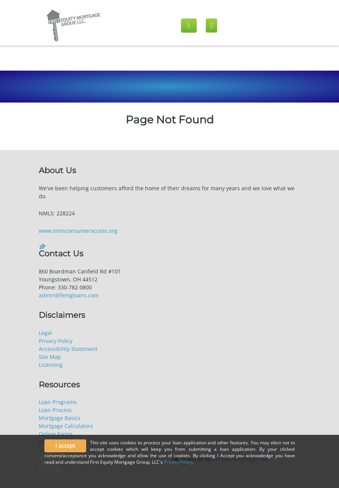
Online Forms (56, 433)
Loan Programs (58, 402)
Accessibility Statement (68, 348)
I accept (65, 445)
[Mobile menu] (212, 26)
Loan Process (55, 410)
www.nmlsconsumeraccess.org (78, 230)
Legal (45, 332)
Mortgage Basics (59, 418)
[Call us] (189, 26)
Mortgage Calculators (66, 426)
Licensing (51, 364)
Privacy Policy (56, 340)
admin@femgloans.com (69, 295)
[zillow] (43, 246)
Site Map (50, 356)
